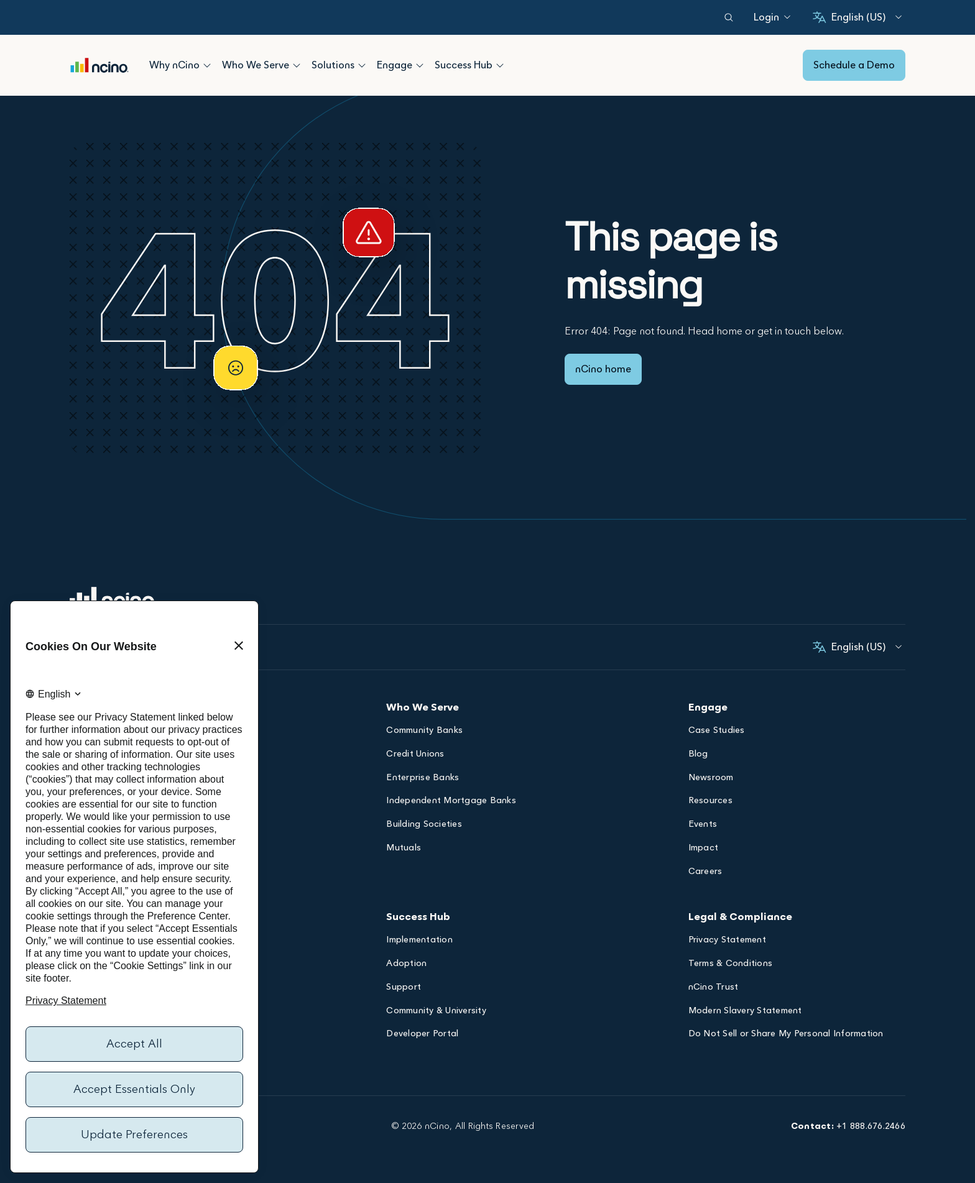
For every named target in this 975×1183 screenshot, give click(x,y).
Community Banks (424, 731)
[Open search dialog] (729, 17)
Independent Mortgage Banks (451, 801)
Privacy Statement (727, 940)
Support (403, 988)
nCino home (603, 369)
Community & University (436, 1011)
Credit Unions (415, 755)
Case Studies (716, 731)
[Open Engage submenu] (420, 65)
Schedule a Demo (854, 65)
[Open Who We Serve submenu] (297, 65)
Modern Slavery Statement (745, 1011)
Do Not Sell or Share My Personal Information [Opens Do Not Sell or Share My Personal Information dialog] (786, 1034)
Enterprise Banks (422, 778)
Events (703, 825)
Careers (705, 872)
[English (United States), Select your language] (857, 17)
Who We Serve (255, 65)
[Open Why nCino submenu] (207, 65)
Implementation (419, 940)
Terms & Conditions (730, 964)
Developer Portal (422, 1034)
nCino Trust (713, 988)
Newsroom (711, 778)
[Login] (766, 17)
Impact (703, 848)
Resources (710, 801)
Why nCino (174, 65)
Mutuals (403, 848)
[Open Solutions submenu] (362, 65)
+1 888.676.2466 (870, 1126)
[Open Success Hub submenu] (500, 65)
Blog (698, 755)
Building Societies (424, 825)
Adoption (406, 964)
